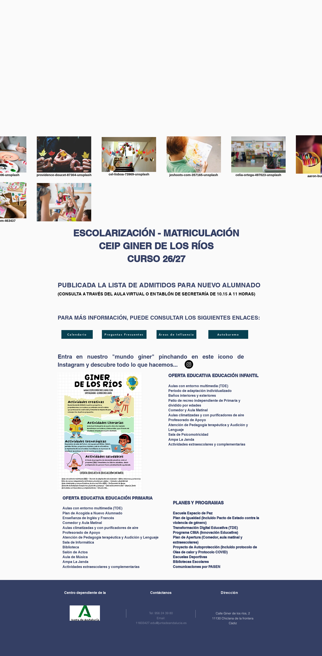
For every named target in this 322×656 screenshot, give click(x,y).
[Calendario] (77, 334)
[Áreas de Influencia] (176, 334)
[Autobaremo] (228, 334)
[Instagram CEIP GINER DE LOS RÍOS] (189, 364)
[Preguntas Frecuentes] (124, 334)
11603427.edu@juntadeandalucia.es (161, 623)
